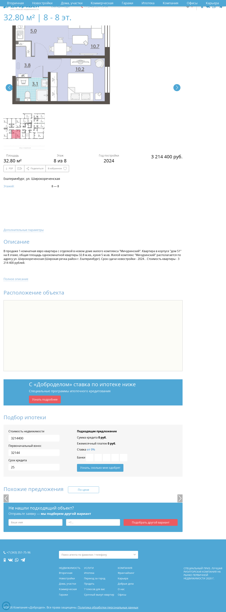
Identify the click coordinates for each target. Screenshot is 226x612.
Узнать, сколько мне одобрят (100, 468)
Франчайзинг (126, 573)
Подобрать (150, 523)
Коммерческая (102, 3)
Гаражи (127, 3)
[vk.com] (207, 6)
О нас (121, 589)
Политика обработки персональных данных (108, 607)
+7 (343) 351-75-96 (96, 6)
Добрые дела (126, 583)
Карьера (212, 3)
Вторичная (15, 3)
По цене (83, 490)
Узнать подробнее (45, 399)
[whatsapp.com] (214, 6)
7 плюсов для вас (94, 589)
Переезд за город (94, 578)
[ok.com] (202, 6)
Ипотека (148, 3)
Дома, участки (71, 3)
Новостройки (42, 3)
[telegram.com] (220, 6)
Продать (89, 583)
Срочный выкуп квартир (99, 594)
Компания (170, 3)
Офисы (192, 3)
